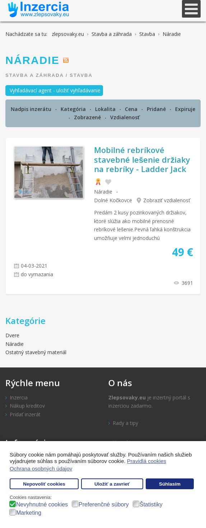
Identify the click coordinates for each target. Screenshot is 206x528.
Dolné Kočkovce (113, 200)
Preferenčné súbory (104, 504)
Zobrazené (88, 117)
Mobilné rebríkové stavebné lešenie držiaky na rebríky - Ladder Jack (142, 159)
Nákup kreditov (27, 405)
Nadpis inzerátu (32, 109)
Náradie (103, 191)
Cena (132, 109)
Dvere (12, 335)
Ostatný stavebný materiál (35, 352)
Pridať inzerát (25, 414)
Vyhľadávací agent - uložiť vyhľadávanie (55, 90)
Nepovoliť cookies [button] (44, 484)
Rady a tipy (125, 423)
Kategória (74, 109)
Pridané (157, 109)
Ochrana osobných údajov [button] (41, 469)
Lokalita (106, 109)
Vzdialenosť (125, 117)
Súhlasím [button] (170, 484)
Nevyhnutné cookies (42, 504)
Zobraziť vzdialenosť (167, 200)
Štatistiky (151, 504)
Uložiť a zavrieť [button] (112, 484)
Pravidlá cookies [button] (146, 461)
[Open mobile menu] (191, 9)
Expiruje (185, 109)
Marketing (28, 512)
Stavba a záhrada (34, 75)
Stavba (81, 75)
